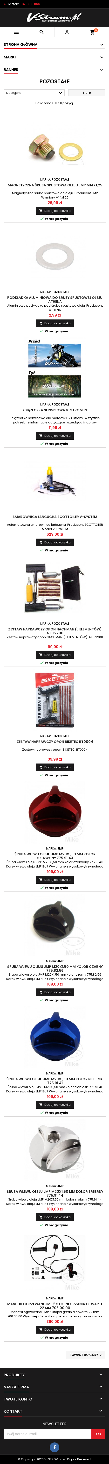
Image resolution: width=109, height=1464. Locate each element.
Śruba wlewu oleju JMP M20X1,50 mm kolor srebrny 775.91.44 (55, 1193)
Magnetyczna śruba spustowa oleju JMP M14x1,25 (55, 185)
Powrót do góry (86, 1355)
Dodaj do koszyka (55, 211)
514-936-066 (30, 4)
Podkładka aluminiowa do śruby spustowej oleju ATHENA (54, 299)
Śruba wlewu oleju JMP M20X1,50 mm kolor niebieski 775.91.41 (55, 1081)
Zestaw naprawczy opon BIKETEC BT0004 (55, 741)
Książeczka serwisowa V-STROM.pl (55, 410)
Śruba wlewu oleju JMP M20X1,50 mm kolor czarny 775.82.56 (55, 968)
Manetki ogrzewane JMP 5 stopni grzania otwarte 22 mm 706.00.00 (55, 1306)
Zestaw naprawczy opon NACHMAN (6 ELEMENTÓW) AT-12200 (55, 631)
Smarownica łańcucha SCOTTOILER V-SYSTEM (55, 516)
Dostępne (34, 93)
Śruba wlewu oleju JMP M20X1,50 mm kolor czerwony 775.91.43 (54, 856)
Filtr (87, 93)
